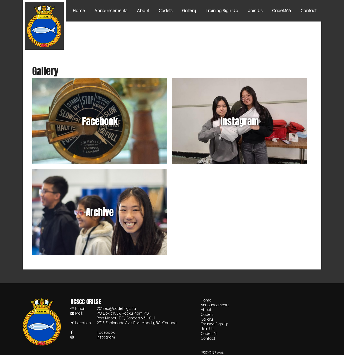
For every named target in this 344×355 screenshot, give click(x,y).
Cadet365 (281, 10)
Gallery (189, 10)
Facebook (106, 332)
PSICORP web (212, 352)
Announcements (110, 10)
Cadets (165, 10)
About (143, 10)
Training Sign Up (221, 10)
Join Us (255, 10)
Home (79, 10)
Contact (309, 10)
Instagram (106, 337)
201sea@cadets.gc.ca (116, 308)
